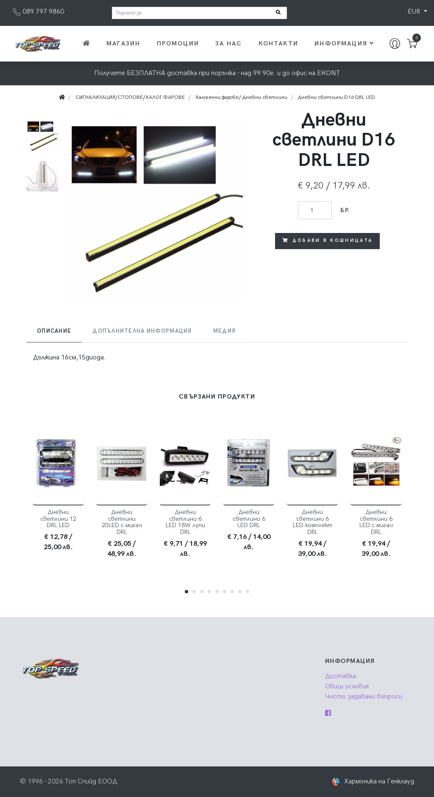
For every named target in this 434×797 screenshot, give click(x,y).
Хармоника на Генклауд (379, 781)
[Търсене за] (199, 13)
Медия (224, 331)
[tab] (54, 331)
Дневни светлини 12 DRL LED (58, 518)
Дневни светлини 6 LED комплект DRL (312, 522)
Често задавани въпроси (363, 697)
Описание (54, 331)
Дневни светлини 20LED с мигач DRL (122, 522)
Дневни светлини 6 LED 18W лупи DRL (185, 522)
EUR (415, 12)
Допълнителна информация (142, 331)
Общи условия (347, 686)
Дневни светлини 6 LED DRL (249, 518)
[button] (186, 592)
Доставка (340, 676)
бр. (345, 210)
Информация (344, 43)
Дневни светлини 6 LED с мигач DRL (376, 522)
